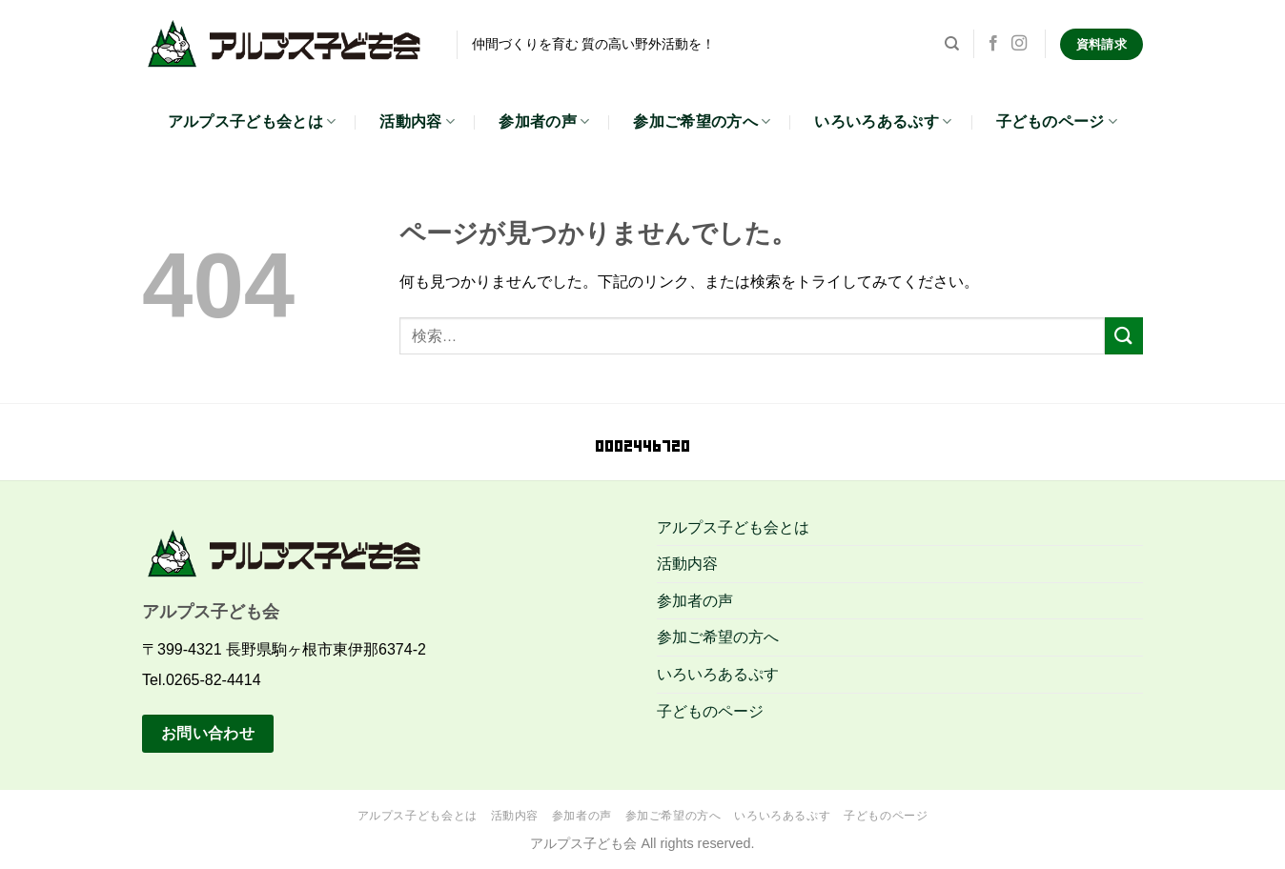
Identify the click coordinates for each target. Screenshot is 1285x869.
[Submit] (1124, 335)
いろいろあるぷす (882, 121)
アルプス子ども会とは (252, 121)
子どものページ (1057, 121)
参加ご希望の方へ (701, 121)
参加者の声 (544, 121)
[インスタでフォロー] (1019, 43)
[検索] (952, 44)
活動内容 (417, 121)
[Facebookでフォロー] (993, 43)
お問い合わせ (208, 733)
